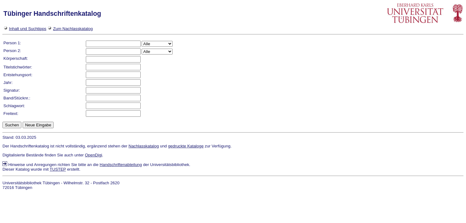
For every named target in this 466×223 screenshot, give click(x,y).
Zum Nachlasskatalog (73, 28)
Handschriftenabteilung (121, 164)
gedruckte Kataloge (186, 146)
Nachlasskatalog (144, 146)
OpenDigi (93, 155)
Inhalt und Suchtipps (27, 28)
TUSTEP (58, 169)
